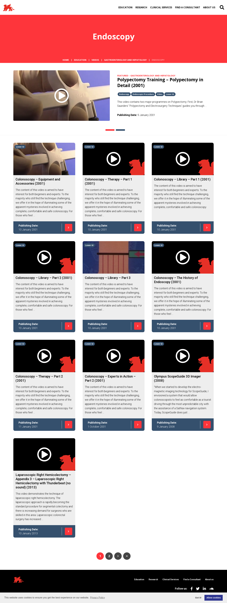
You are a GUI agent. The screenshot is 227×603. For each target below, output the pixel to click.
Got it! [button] (198, 597)
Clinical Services (170, 579)
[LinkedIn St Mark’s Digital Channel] (203, 588)
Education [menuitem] (125, 7)
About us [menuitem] (209, 7)
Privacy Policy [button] (97, 597)
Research (153, 579)
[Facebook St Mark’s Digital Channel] (190, 588)
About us (209, 579)
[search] (222, 7)
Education (80, 59)
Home (66, 59)
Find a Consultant (192, 579)
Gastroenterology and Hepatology (125, 59)
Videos (95, 59)
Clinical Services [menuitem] (161, 7)
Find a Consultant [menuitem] (187, 7)
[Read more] (44, 181)
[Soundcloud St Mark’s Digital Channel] (210, 588)
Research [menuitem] (141, 7)
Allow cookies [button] (214, 597)
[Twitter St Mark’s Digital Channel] (196, 588)
